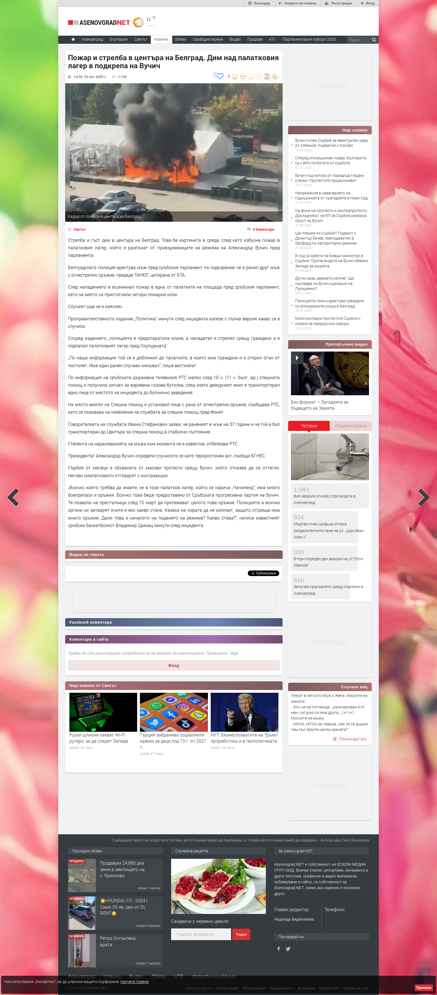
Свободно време (208, 39)
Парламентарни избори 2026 (309, 39)
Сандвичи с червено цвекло (200, 921)
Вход (174, 665)
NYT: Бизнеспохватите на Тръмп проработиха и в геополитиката (244, 738)
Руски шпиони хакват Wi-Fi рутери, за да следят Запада (98, 738)
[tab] (309, 428)
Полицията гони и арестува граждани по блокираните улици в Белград (329, 303)
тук (234, 653)
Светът (80, 229)
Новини (161, 39)
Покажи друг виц (349, 739)
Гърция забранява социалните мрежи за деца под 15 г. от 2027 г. (173, 741)
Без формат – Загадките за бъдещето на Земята (319, 405)
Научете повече (134, 981)
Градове (255, 39)
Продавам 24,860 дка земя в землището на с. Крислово (122, 869)
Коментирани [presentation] (351, 425)
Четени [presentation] (309, 425)
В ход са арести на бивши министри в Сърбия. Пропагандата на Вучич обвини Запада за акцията (331, 260)
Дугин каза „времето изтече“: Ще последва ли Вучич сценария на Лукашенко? (324, 283)
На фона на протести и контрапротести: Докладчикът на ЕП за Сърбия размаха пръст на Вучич (331, 215)
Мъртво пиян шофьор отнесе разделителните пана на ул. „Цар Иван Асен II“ (329, 530)
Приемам (423, 988)
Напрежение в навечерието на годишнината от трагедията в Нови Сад (331, 195)
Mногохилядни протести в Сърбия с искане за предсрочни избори (327, 321)
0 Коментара (263, 229)
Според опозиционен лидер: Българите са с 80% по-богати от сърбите (330, 160)
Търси (241, 935)
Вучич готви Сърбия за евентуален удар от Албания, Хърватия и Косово (331, 143)
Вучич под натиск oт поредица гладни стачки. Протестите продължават (329, 178)
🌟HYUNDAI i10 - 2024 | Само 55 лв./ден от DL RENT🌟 (123, 907)
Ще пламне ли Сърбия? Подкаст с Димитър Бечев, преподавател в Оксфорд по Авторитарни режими (326, 238)
